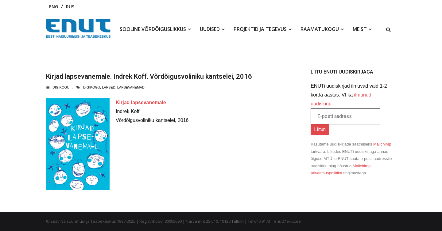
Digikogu (60, 87)
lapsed (108, 87)
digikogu (91, 87)
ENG (53, 6)
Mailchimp (382, 144)
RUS (70, 6)
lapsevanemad (131, 87)
